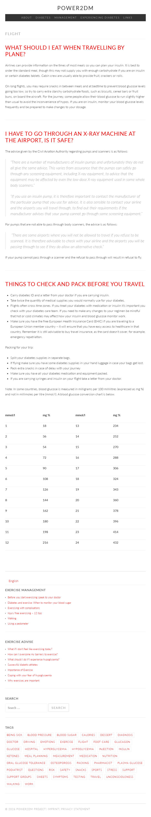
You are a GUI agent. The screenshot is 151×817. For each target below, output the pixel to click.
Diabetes (43, 17)
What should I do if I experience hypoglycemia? (33, 659)
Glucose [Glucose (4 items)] (13, 749)
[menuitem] (13, 581)
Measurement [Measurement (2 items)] (63, 756)
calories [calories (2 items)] (88, 734)
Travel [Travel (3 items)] (96, 776)
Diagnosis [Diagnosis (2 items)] (125, 734)
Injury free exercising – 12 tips (25, 613)
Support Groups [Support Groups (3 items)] (19, 776)
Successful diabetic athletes (23, 664)
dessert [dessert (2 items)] (106, 734)
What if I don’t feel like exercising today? (30, 649)
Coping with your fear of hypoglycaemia (29, 675)
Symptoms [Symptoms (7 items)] (60, 776)
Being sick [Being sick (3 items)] (14, 734)
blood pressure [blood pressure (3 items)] (39, 734)
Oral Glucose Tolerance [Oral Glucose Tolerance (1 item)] (26, 762)
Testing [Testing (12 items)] (79, 776)
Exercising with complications (24, 607)
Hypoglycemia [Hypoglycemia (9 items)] (83, 749)
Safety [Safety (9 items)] (65, 769)
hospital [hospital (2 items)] (31, 749)
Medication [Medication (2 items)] (88, 756)
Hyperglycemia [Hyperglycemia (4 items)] (55, 749)
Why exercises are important (23, 680)
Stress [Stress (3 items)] (112, 769)
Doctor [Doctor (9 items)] (12, 741)
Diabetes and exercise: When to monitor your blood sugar (39, 602)
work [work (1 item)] (29, 784)
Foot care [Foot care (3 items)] (101, 741)
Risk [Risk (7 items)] (52, 769)
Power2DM (75, 8)
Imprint (53, 809)
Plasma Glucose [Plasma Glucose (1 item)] (130, 762)
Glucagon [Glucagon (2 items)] (122, 741)
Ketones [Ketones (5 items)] (13, 756)
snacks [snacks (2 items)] (81, 769)
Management (65, 17)
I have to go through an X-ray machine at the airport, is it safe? (70, 136)
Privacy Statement (75, 809)
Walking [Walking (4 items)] (13, 784)
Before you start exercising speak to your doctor (34, 597)
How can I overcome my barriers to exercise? (33, 654)
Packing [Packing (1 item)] (83, 762)
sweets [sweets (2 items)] (42, 776)
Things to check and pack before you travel (75, 284)
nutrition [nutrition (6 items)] (110, 756)
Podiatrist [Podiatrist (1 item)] (15, 769)
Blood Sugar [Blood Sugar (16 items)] (67, 734)
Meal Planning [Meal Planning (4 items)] (36, 756)
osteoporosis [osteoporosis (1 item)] (61, 762)
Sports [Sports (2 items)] (97, 769)
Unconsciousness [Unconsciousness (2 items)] (119, 776)
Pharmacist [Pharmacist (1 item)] (103, 762)
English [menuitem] (13, 581)
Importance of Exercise (20, 669)
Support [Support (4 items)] (128, 769)
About (26, 17)
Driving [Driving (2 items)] (29, 741)
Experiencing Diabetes (100, 17)
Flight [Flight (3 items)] (83, 741)
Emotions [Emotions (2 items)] (47, 741)
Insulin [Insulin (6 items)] (124, 749)
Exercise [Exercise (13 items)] (66, 741)
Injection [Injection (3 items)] (106, 749)
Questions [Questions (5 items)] (36, 769)
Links (127, 17)
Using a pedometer (18, 623)
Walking (12, 618)
